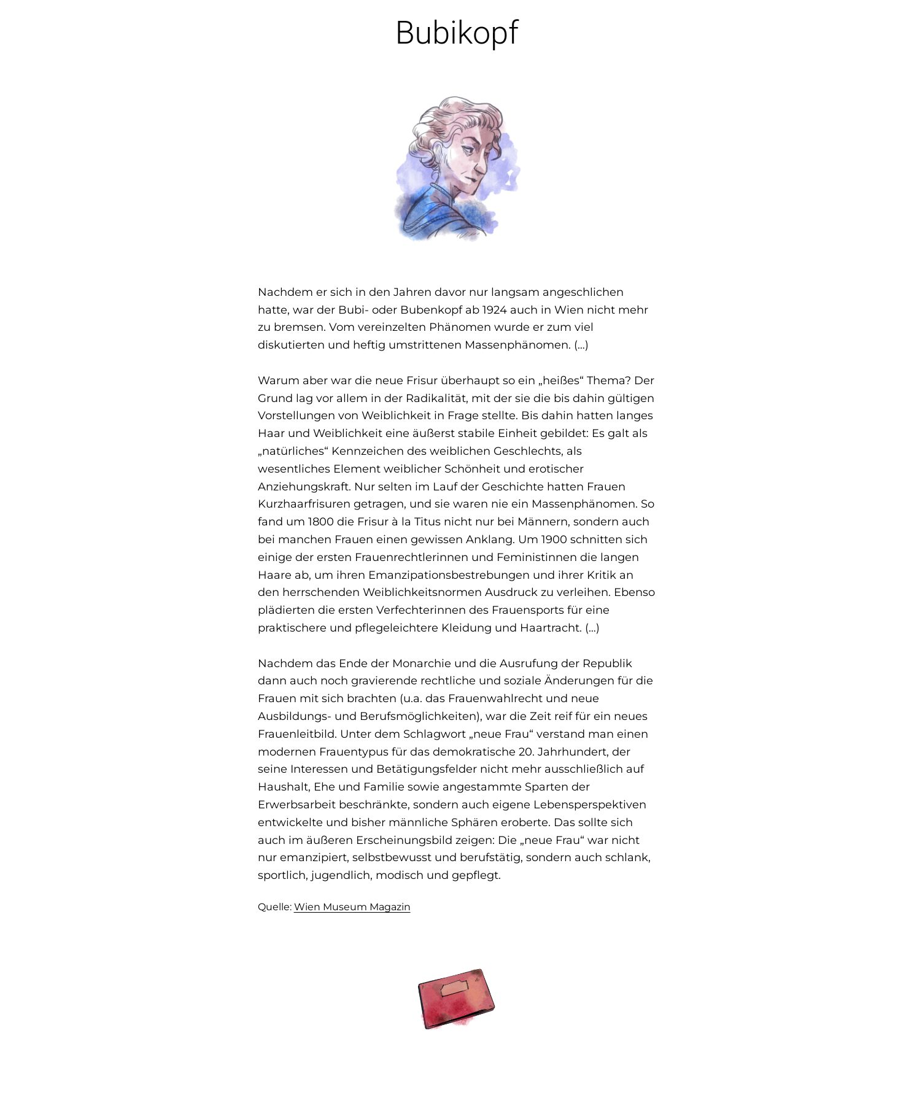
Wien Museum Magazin (352, 907)
